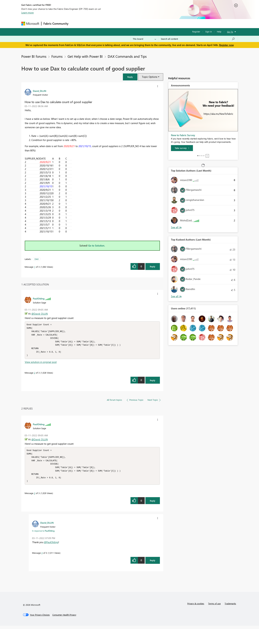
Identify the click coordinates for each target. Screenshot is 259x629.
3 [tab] (202, 155)
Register (196, 31)
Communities (118, 23)
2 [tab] (200, 155)
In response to (43, 534)
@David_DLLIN (39, 313)
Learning (146, 23)
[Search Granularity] (144, 39)
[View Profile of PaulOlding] (38, 298)
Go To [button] (230, 31)
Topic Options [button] (149, 76)
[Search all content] (198, 39)
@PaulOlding (51, 545)
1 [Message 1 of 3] (34, 266)
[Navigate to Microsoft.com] (30, 23)
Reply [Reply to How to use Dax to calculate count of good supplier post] (152, 266)
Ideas (104, 23)
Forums (75, 23)
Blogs (133, 23)
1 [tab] (198, 155)
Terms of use (214, 606)
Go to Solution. (96, 245)
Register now (226, 45)
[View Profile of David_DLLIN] (39, 90)
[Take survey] (182, 148)
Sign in (208, 31)
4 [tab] (203, 155)
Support (160, 23)
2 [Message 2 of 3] (34, 374)
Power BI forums (33, 56)
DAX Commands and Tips (127, 56)
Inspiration (90, 23)
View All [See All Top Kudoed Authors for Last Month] (176, 296)
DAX (37, 259)
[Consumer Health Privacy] (64, 618)
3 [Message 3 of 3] (42, 556)
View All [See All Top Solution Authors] (176, 227)
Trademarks (230, 606)
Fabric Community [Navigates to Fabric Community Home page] (55, 23)
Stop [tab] (207, 155)
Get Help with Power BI (85, 56)
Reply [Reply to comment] (152, 382)
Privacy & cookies (195, 606)
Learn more (27, 12)
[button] (130, 76)
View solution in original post (41, 363)
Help (219, 31)
